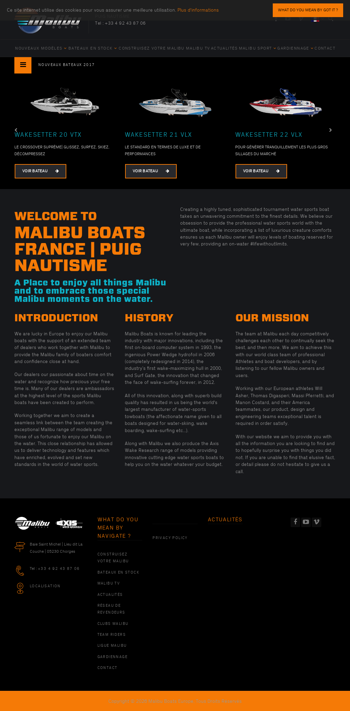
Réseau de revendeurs (111, 609)
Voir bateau (40, 171)
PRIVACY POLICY (170, 538)
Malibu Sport (258, 48)
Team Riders (111, 635)
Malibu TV (198, 48)
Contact (324, 48)
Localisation (45, 586)
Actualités (224, 48)
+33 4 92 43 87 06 (125, 23)
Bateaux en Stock (92, 48)
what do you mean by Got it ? (308, 10)
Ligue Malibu (112, 646)
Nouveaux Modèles (41, 48)
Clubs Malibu (113, 624)
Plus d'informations (198, 10)
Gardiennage (295, 48)
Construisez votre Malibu (152, 48)
